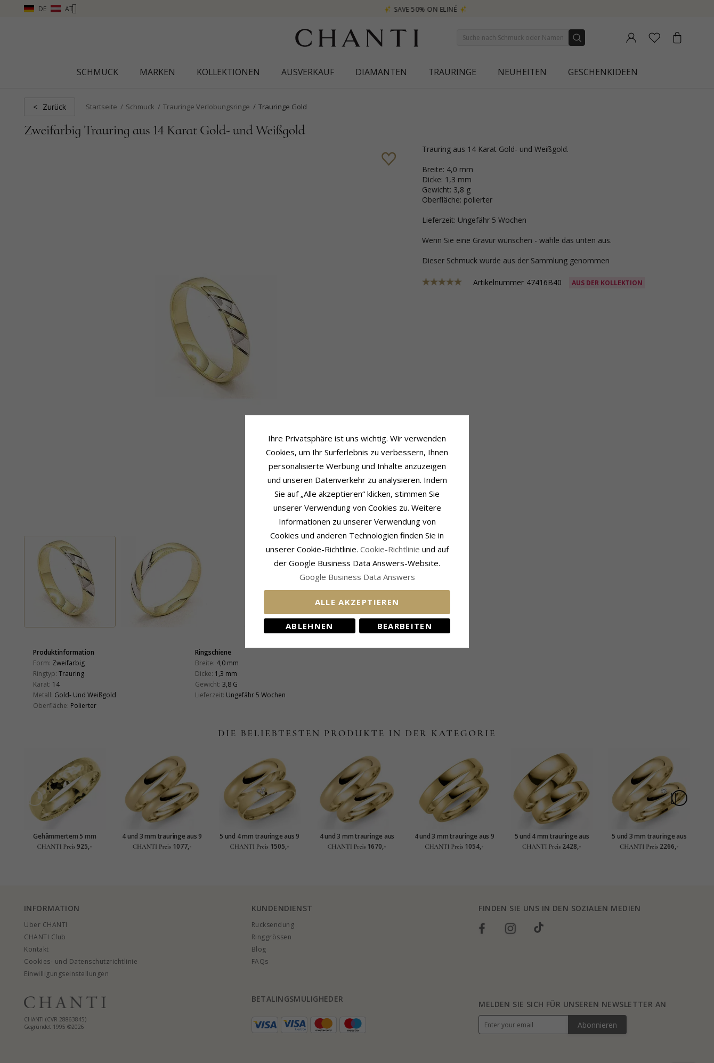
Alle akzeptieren (357, 602)
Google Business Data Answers (357, 576)
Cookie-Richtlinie (390, 549)
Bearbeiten (405, 626)
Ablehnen (310, 626)
